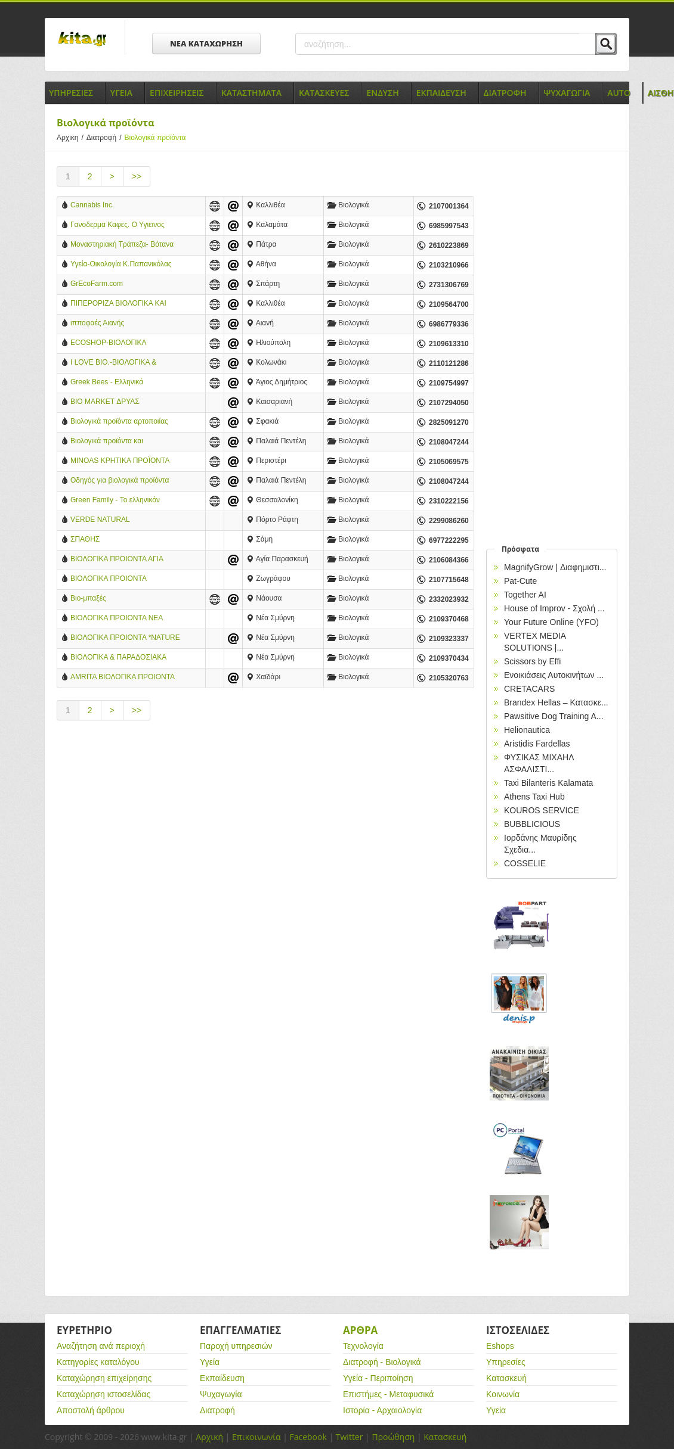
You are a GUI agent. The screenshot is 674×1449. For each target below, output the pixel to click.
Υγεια (121, 92)
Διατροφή (105, 137)
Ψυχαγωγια (567, 92)
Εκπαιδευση (441, 92)
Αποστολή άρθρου (91, 1410)
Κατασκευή (506, 1378)
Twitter (349, 1436)
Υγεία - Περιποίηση (378, 1378)
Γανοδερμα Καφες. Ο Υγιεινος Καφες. (117, 225)
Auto (618, 92)
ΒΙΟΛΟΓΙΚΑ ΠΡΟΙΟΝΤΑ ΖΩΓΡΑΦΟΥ (108, 579)
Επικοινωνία (256, 1436)
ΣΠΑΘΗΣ (85, 539)
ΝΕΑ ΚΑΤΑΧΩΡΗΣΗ (206, 43)
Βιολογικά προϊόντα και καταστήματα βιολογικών (109, 442)
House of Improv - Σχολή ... (554, 608)
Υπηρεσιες (71, 92)
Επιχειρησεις (177, 92)
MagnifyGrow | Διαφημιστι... (555, 567)
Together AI (525, 594)
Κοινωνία (503, 1394)
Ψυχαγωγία (221, 1394)
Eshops (500, 1346)
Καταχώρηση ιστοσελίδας (103, 1394)
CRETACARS (529, 689)
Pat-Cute (520, 581)
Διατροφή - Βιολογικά (382, 1362)
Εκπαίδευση (222, 1378)
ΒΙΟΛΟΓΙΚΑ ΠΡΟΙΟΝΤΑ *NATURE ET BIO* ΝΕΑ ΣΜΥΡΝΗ (125, 638)
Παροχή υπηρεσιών (236, 1346)
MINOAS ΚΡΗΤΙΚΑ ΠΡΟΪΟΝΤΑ (119, 460)
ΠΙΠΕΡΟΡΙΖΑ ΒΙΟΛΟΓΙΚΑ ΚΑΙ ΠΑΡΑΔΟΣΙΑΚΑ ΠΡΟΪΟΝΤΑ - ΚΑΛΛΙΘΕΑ (118, 304)
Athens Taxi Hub (534, 796)
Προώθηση (393, 1436)
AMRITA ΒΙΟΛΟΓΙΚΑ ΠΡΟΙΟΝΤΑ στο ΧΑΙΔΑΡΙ (122, 678)
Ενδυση (382, 92)
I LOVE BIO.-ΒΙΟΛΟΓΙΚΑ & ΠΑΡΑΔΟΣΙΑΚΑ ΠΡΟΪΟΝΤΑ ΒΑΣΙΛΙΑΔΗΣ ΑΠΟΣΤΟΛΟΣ (114, 363)
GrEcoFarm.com (96, 283)
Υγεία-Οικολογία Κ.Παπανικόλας (121, 264)
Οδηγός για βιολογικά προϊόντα (119, 480)
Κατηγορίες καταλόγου (98, 1362)
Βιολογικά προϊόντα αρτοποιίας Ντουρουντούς (119, 422)
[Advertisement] (265, 831)
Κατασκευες (324, 92)
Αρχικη (71, 137)
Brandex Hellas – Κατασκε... (556, 702)
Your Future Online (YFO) (551, 622)
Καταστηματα (251, 92)
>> (136, 176)
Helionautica (527, 730)
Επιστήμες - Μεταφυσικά (388, 1394)
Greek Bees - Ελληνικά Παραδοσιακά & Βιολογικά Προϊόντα (111, 383)
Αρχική (209, 1436)
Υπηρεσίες (505, 1362)
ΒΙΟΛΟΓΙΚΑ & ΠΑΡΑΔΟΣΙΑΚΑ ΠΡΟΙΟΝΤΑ (118, 658)
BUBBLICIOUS (532, 824)
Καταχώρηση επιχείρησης (104, 1378)
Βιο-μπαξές (88, 598)
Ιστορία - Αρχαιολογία (382, 1410)
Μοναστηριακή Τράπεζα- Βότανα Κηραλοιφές (122, 245)
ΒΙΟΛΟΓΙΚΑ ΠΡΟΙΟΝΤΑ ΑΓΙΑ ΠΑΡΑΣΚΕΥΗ (116, 560)
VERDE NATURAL (100, 519)
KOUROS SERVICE (541, 810)
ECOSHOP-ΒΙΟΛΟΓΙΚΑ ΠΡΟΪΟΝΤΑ (108, 343)
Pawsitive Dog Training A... (554, 716)
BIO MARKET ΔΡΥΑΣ (105, 401)
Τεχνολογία (363, 1346)
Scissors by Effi (532, 661)
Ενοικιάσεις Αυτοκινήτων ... (554, 675)
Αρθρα (360, 1330)
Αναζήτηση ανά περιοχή (101, 1346)
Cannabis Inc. (92, 205)
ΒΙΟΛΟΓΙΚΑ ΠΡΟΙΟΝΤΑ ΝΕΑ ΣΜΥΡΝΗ (116, 619)
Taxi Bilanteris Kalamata (548, 783)
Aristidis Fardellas (537, 743)
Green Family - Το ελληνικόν (115, 500)
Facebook (307, 1436)
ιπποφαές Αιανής (97, 323)
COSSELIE (525, 863)
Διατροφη (505, 92)
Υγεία (209, 1362)
